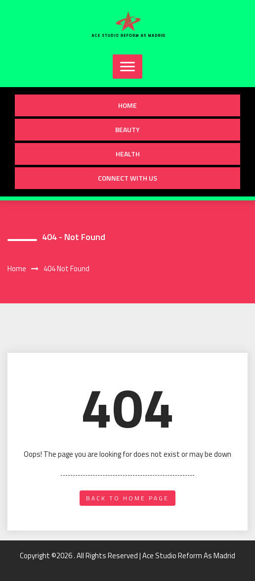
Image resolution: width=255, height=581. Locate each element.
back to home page (127, 498)
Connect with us (127, 178)
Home (127, 105)
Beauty (127, 129)
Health (128, 153)
